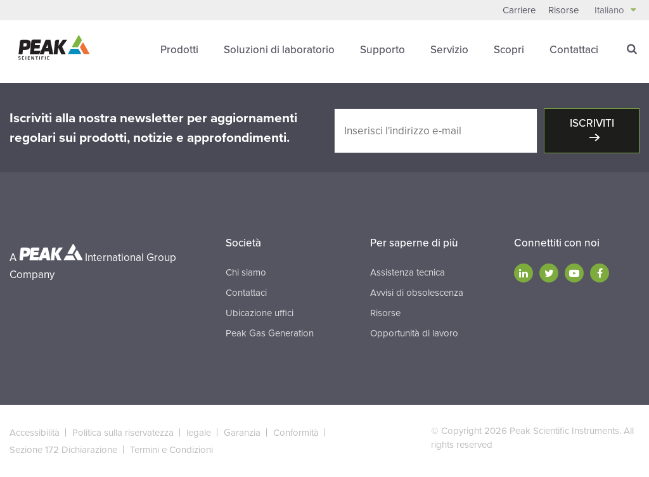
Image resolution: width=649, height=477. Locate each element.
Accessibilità (35, 432)
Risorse (563, 10)
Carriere (519, 10)
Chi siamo (246, 272)
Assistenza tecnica (407, 272)
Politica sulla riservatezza (123, 432)
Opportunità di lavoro (414, 333)
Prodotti (179, 49)
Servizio (449, 49)
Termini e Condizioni (171, 449)
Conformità (296, 432)
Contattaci (573, 49)
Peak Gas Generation (270, 333)
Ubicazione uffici (259, 313)
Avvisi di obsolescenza (416, 292)
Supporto (382, 49)
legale (198, 432)
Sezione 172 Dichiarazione (63, 449)
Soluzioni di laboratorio (279, 49)
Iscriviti (592, 123)
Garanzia (242, 432)
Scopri (509, 49)
